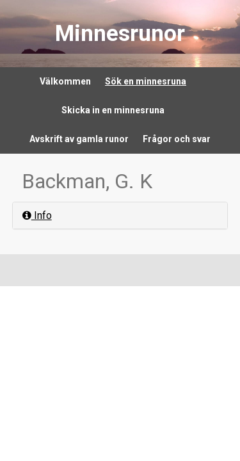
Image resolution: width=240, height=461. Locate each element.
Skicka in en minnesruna (112, 110)
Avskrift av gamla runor (79, 139)
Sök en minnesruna (145, 81)
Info (37, 215)
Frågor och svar (177, 139)
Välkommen (65, 81)
